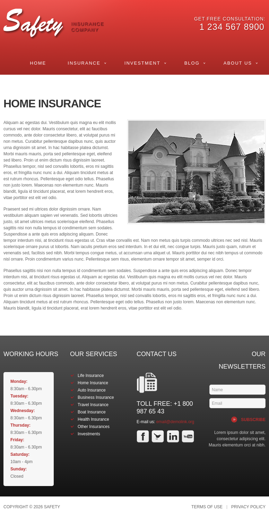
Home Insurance (93, 382)
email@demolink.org (175, 421)
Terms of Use (207, 507)
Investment (142, 63)
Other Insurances (94, 426)
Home (38, 63)
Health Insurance (93, 419)
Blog (192, 63)
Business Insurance (96, 397)
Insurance (84, 63)
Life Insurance (91, 375)
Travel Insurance (93, 404)
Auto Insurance (92, 390)
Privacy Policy (248, 507)
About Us (238, 63)
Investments (89, 433)
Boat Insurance (92, 412)
